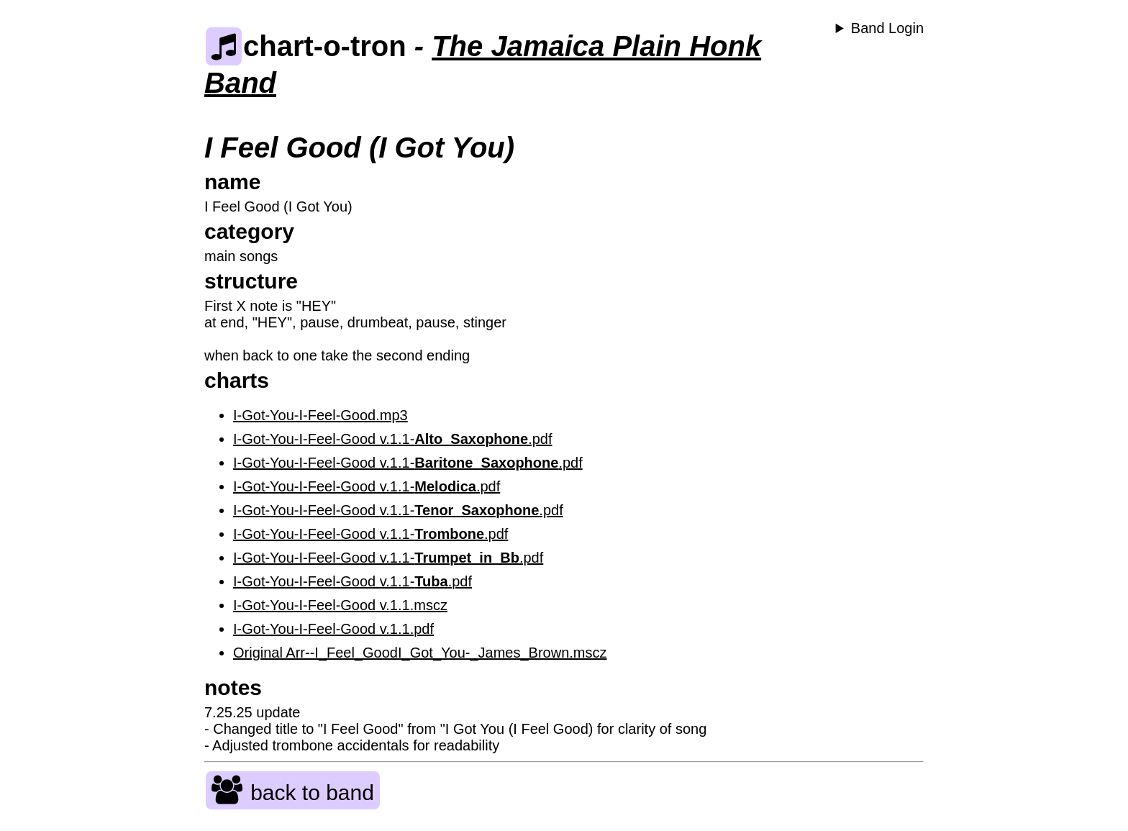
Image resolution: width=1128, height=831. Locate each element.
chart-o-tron (306, 46)
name (232, 182)
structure (251, 281)
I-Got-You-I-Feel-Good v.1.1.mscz (340, 605)
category (249, 231)
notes (233, 687)
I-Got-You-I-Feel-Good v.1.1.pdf (333, 629)
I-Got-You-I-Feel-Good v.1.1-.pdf (392, 439)
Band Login (887, 28)
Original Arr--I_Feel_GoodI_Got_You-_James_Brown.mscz (420, 652)
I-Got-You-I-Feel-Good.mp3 (320, 415)
